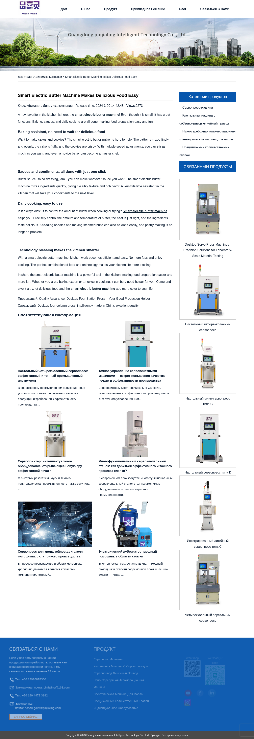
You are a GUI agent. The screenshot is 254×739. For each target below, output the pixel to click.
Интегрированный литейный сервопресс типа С (208, 543)
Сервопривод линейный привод (205, 123)
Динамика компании (49, 76)
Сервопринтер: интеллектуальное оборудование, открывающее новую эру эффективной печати (50, 466)
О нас (85, 9)
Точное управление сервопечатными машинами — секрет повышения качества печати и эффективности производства (131, 375)
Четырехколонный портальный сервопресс (207, 617)
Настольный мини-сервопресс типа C (208, 401)
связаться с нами (214, 9)
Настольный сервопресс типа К (208, 472)
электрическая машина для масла (207, 139)
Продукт (110, 9)
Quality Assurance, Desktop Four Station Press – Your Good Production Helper (94, 298)
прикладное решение (148, 9)
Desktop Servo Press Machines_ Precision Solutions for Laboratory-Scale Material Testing (207, 250)
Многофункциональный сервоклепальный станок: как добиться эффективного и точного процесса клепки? (135, 466)
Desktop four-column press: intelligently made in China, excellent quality (88, 305)
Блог (182, 9)
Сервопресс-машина (197, 107)
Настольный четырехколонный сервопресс (208, 327)
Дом (64, 9)
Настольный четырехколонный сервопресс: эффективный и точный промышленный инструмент (53, 375)
